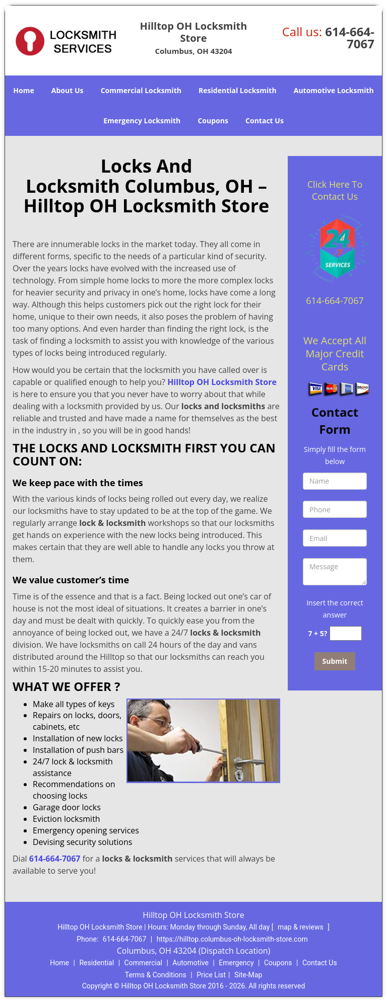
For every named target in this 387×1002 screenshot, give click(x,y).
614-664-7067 (349, 37)
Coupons (213, 120)
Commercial (143, 963)
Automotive (190, 963)
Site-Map (248, 975)
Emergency (236, 963)
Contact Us (264, 120)
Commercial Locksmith (141, 90)
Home (23, 90)
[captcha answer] (346, 633)
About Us (67, 90)
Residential (96, 963)
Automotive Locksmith (334, 90)
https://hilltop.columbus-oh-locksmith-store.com (232, 939)
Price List (211, 975)
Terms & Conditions (155, 975)
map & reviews (301, 927)
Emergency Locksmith (141, 120)
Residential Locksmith (238, 90)
